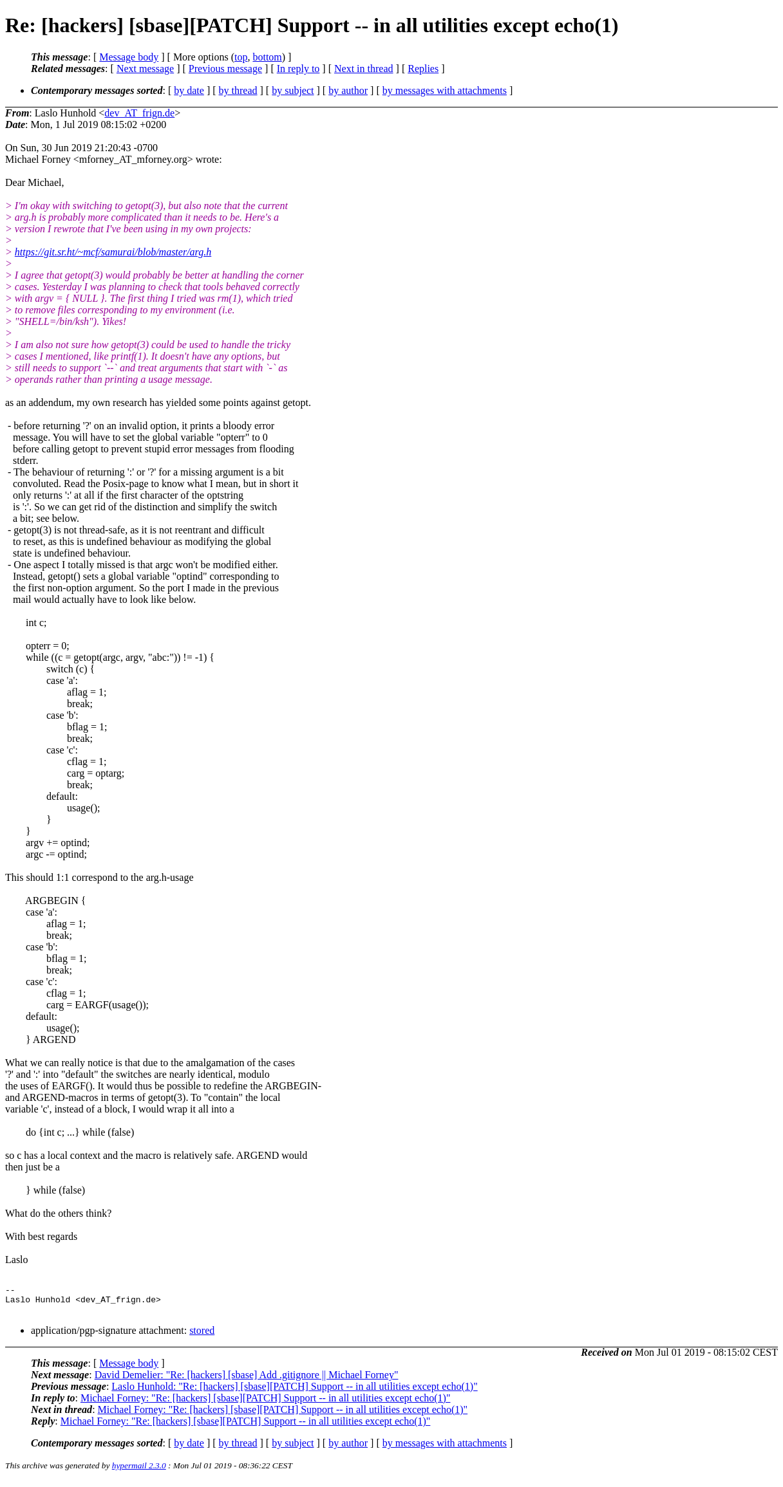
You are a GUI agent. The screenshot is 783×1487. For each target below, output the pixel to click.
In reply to (298, 68)
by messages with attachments (444, 90)
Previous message (225, 68)
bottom (266, 56)
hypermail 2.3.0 (139, 1471)
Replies (423, 68)
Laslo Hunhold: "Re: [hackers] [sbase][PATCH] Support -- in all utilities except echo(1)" (294, 1392)
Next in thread (363, 68)
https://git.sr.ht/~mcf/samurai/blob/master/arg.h (113, 251)
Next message (145, 68)
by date (189, 90)
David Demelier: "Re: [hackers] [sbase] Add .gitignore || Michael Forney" (247, 1380)
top (240, 56)
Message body (128, 56)
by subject (293, 90)
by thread (238, 90)
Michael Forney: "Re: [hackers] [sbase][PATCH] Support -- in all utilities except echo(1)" (265, 1403)
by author (348, 90)
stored (201, 1336)
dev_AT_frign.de (139, 112)
